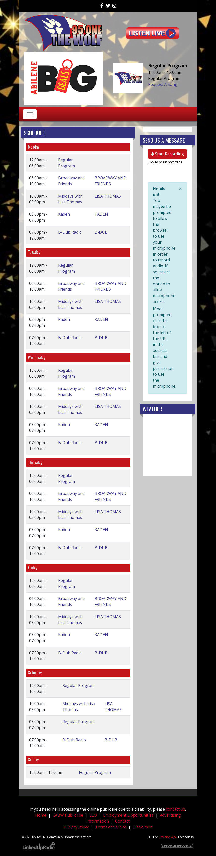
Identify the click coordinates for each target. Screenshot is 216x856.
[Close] (180, 189)
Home (40, 815)
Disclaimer (142, 827)
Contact (122, 821)
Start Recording (167, 154)
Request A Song (162, 84)
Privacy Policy (76, 827)
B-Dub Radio (70, 232)
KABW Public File (68, 815)
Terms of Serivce (110, 827)
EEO (93, 815)
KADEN (101, 214)
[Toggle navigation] (30, 114)
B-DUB (101, 232)
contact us (175, 809)
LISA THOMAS (108, 196)
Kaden (64, 214)
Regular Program (78, 685)
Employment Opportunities (128, 815)
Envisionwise (168, 837)
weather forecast (167, 470)
